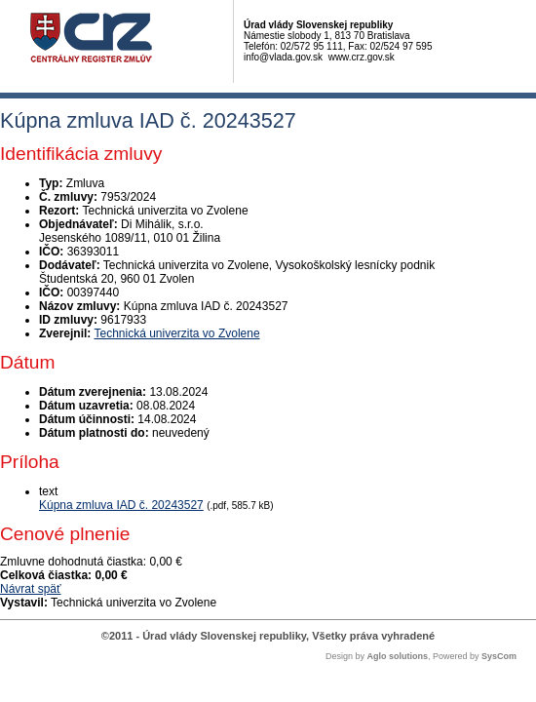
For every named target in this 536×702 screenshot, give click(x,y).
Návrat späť (30, 589)
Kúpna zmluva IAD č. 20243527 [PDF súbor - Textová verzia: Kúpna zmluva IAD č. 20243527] (121, 505)
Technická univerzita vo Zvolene (176, 333)
